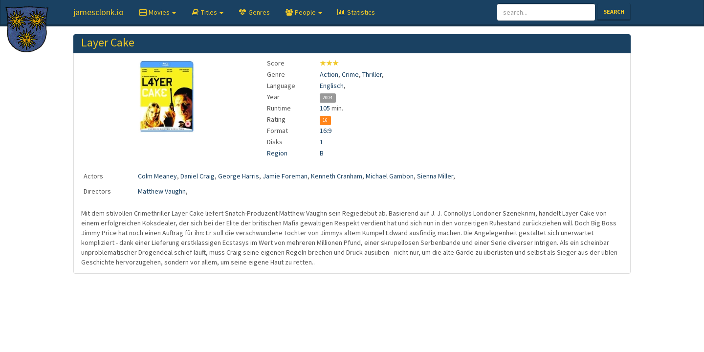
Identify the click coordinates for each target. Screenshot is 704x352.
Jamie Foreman (285, 176)
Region (277, 153)
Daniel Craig (197, 176)
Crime (350, 74)
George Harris (238, 176)
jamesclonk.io (98, 12)
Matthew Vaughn (162, 191)
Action (329, 74)
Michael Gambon (390, 176)
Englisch (332, 85)
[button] (157, 12)
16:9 (325, 130)
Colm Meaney (157, 176)
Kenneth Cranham (336, 176)
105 (325, 108)
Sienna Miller (435, 176)
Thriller (372, 74)
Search (613, 11)
